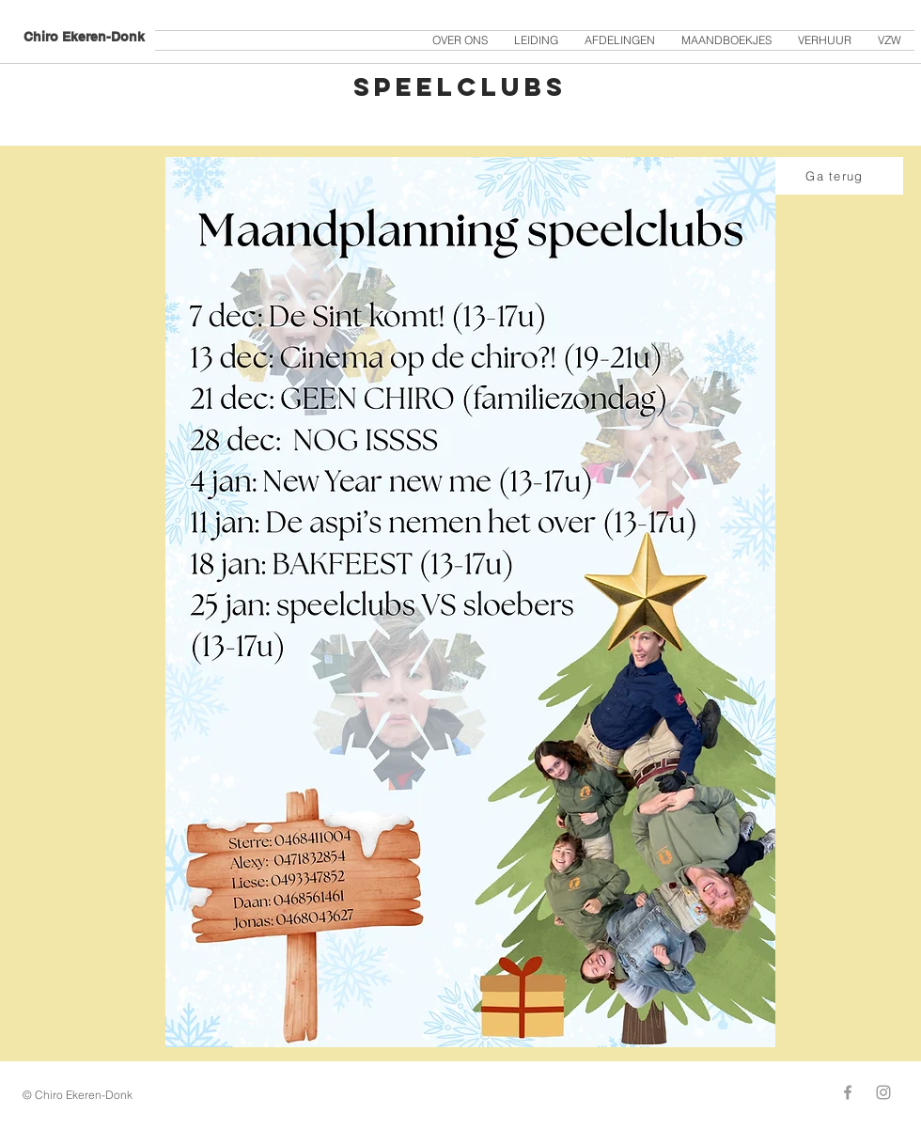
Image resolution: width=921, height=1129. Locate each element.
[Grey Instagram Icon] (883, 1092)
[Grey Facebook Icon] (847, 1092)
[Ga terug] (836, 176)
